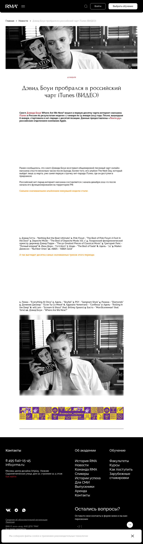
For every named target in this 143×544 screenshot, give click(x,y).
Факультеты (119, 461)
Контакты (82, 495)
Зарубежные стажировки (119, 476)
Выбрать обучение (123, 6)
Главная (10, 21)
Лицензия (10, 522)
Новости (23, 21)
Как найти (11, 476)
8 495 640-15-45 (18, 460)
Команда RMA (86, 469)
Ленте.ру (115, 118)
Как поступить (121, 469)
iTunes (23, 115)
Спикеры (82, 474)
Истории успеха (88, 478)
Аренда (81, 491)
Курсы (114, 465)
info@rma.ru (15, 465)
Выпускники (84, 487)
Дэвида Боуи (34, 113)
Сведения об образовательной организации (26, 520)
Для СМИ (82, 482)
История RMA (86, 461)
